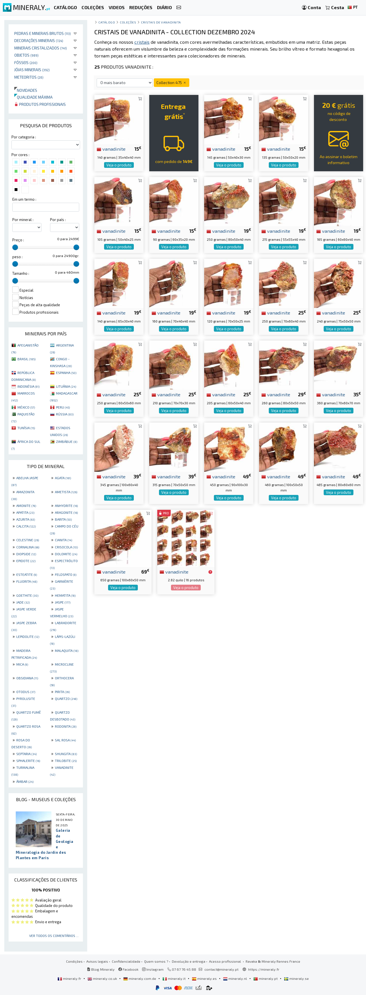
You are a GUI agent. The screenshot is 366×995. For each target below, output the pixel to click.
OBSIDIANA (27, 678)
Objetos (26, 55)
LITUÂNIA (66, 386)
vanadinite (111, 149)
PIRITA (62, 692)
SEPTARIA (26, 754)
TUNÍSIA (26, 428)
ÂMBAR (24, 781)
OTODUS (25, 692)
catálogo (106, 22)
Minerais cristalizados (40, 47)
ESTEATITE (26, 574)
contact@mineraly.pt (221, 969)
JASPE (62, 602)
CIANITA (63, 540)
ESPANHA (66, 373)
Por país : (58, 219)
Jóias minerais (32, 69)
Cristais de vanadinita (161, 22)
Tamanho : (20, 273)
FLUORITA (26, 581)
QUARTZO (66, 699)
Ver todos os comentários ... (54, 936)
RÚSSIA (64, 414)
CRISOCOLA (66, 547)
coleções (128, 22)
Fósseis (25, 62)
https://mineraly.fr (263, 969)
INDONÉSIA (28, 386)
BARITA (63, 519)
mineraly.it (174, 978)
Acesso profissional (225, 961)
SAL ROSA (65, 740)
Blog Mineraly (101, 969)
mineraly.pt (266, 978)
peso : (17, 256)
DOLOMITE (66, 554)
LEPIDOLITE (27, 636)
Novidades (25, 90)
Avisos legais (97, 961)
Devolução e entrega (188, 961)
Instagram (153, 969)
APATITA (25, 512)
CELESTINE (27, 540)
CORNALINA (27, 547)
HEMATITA (65, 595)
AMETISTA (66, 492)
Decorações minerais (38, 40)
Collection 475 (171, 82)
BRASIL (26, 359)
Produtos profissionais (40, 104)
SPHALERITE (28, 761)
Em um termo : (24, 199)
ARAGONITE (66, 512)
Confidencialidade (126, 961)
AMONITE (26, 506)
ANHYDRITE (66, 506)
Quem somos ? (156, 961)
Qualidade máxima (33, 97)
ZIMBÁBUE (66, 441)
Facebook (128, 969)
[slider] (15, 247)
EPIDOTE (25, 561)
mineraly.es (205, 978)
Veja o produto (119, 165)
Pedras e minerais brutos (42, 33)
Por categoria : (23, 137)
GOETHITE (27, 595)
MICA (22, 664)
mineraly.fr (69, 978)
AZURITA (25, 519)
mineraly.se (296, 978)
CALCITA (26, 526)
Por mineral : (22, 219)
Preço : (18, 240)
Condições (74, 961)
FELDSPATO (65, 574)
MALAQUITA (66, 650)
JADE (23, 602)
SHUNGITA (66, 754)
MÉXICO (26, 407)
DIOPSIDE (26, 554)
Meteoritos (28, 77)
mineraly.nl (235, 978)
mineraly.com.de (140, 978)
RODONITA (65, 726)
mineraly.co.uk (102, 978)
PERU (63, 407)
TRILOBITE (66, 761)
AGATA (63, 478)
